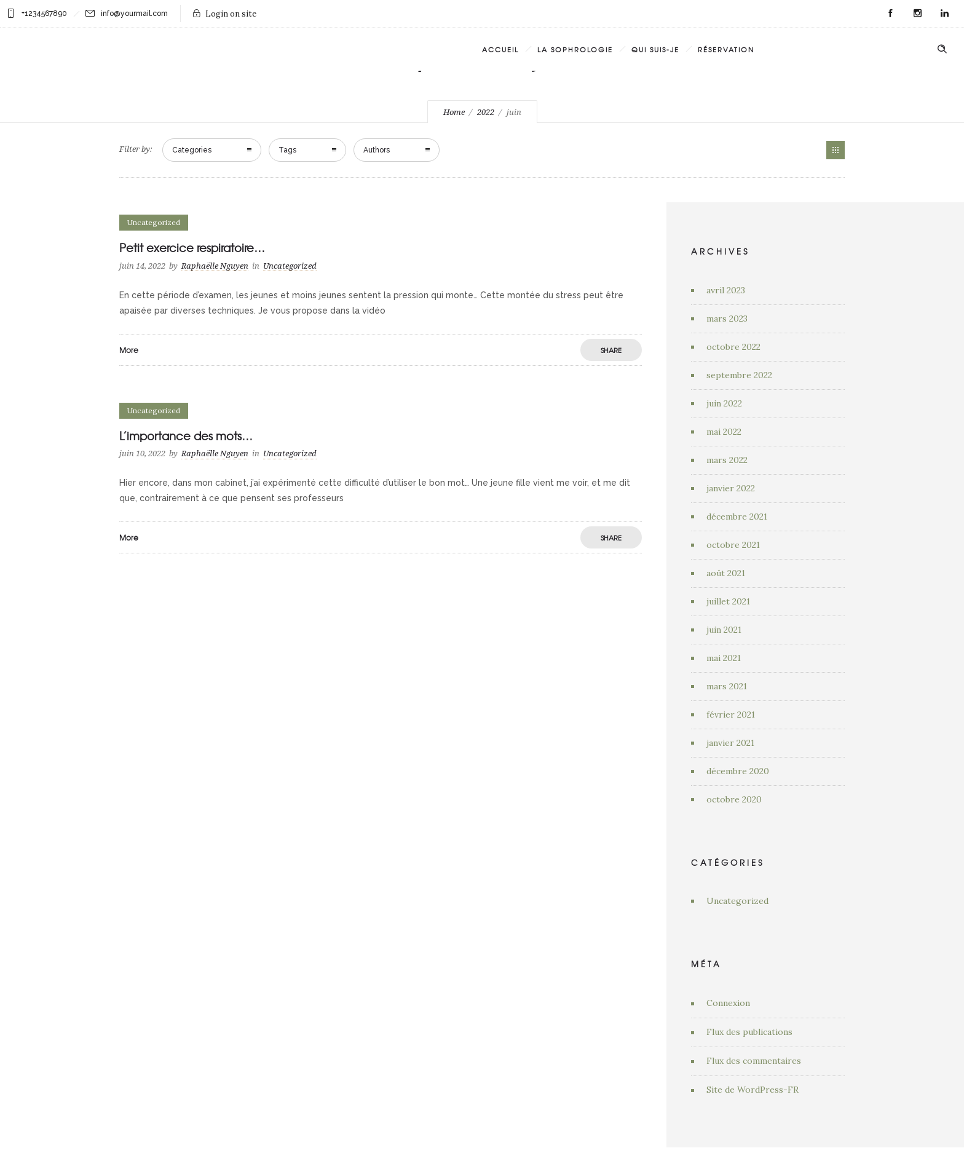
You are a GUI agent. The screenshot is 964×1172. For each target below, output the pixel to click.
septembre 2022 (739, 375)
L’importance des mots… (186, 435)
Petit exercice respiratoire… (192, 247)
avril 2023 (725, 290)
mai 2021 (723, 657)
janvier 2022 (730, 488)
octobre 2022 (733, 346)
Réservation (726, 49)
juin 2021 (723, 629)
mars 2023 (727, 318)
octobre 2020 (734, 799)
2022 (485, 112)
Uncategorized (737, 900)
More (128, 349)
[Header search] (942, 48)
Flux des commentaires (753, 1060)
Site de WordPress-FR (752, 1089)
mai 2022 (723, 431)
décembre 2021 (736, 516)
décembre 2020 (737, 771)
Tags (287, 150)
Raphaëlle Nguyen (214, 266)
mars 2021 (726, 686)
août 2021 (725, 573)
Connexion (728, 1002)
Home (454, 112)
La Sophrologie (575, 49)
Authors (376, 150)
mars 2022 (727, 459)
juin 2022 (724, 403)
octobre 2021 (733, 544)
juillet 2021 (728, 601)
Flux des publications (749, 1031)
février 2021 (730, 714)
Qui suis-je (655, 49)
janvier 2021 (730, 742)
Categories (191, 150)
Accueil (500, 49)
